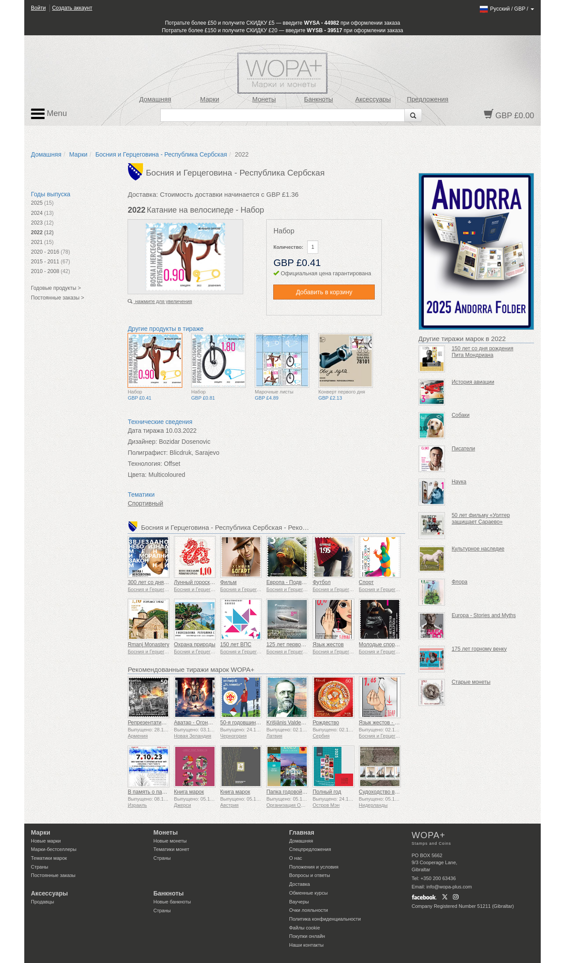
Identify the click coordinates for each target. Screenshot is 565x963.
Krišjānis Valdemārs (289, 722)
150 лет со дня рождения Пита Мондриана (482, 351)
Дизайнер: (142, 441)
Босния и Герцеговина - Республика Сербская (161, 154)
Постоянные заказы (53, 875)
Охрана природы (194, 644)
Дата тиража (146, 430)
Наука (459, 482)
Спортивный (145, 503)
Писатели (463, 449)
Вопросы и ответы (309, 875)
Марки (209, 99)
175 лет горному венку (479, 649)
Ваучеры (299, 901)
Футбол (322, 582)
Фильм (228, 582)
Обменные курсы (308, 893)
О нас (295, 858)
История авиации (473, 382)
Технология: (145, 463)
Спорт (366, 582)
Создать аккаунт (72, 8)
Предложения (427, 99)
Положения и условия (314, 866)
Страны (39, 866)
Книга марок (189, 792)
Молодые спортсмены (386, 644)
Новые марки (46, 840)
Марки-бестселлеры (53, 849)
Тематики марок (49, 858)
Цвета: (137, 474)
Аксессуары (373, 99)
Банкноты (318, 99)
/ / (506, 9)
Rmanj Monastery (148, 644)
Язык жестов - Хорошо (386, 722)
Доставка (299, 884)
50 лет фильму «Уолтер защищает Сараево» (481, 518)
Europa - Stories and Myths (484, 615)
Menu (49, 114)
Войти (38, 8)
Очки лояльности (308, 910)
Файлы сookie (304, 927)
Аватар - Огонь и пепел (202, 722)
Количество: (288, 247)
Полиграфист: (148, 452)
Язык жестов (328, 644)
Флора (459, 582)
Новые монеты (170, 840)
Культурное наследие (478, 549)
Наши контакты (306, 945)
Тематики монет (171, 849)
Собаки (461, 415)
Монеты (264, 99)
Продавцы (42, 901)
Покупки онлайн (307, 936)
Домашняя (155, 99)
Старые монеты (471, 682)
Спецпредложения (310, 849)
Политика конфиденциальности (325, 919)
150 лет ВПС (236, 644)
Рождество (326, 722)
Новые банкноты (172, 901)
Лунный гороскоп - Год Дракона (212, 582)
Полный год (327, 792)
